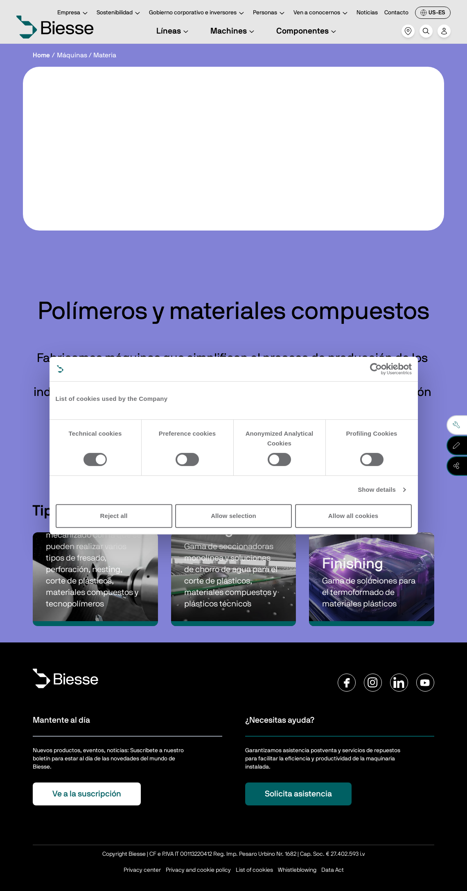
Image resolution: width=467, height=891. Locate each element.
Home (41, 55)
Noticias (367, 13)
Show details (377, 489)
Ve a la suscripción (86, 794)
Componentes (307, 31)
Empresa (73, 13)
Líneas (173, 31)
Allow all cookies (353, 515)
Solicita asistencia (298, 794)
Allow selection (233, 515)
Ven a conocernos (321, 13)
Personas (270, 13)
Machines (233, 31)
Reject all (114, 515)
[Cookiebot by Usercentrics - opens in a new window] (376, 369)
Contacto (396, 13)
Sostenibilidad (119, 13)
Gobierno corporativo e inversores (197, 13)
